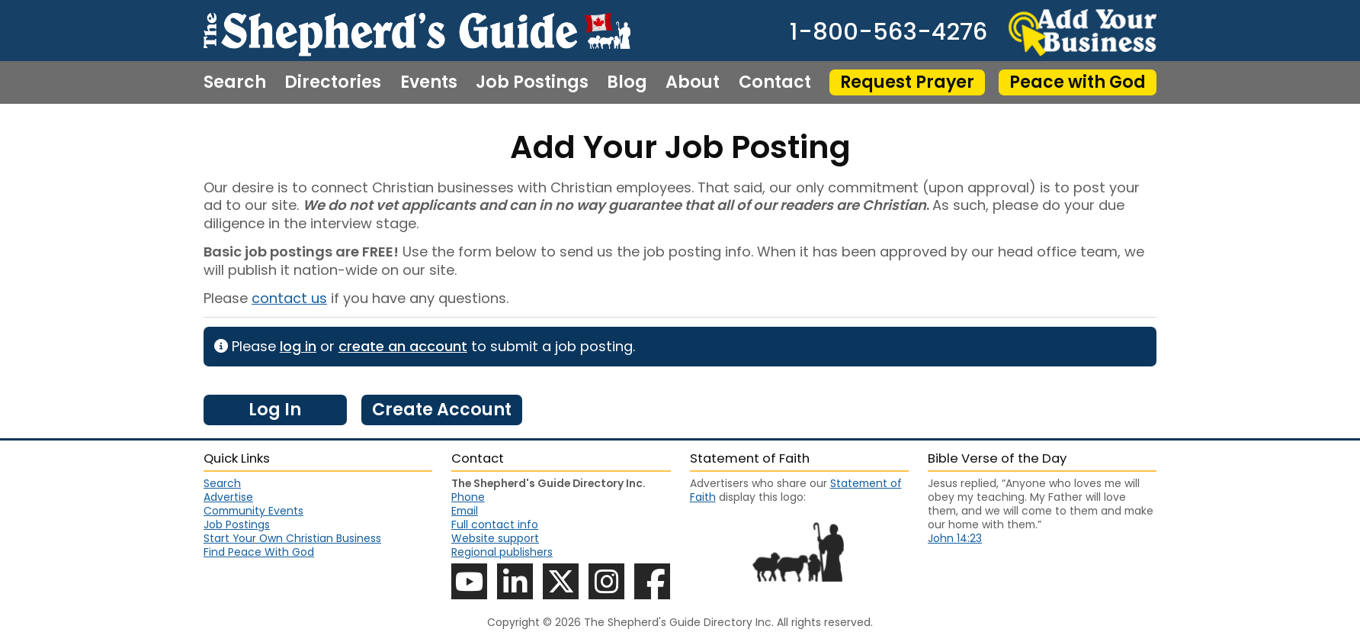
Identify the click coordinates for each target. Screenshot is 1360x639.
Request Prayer (907, 82)
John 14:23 (955, 538)
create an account (402, 346)
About (693, 82)
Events (428, 82)
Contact (775, 82)
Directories (332, 82)
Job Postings (532, 82)
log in (298, 346)
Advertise (228, 497)
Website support (495, 538)
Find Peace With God (259, 552)
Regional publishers (502, 552)
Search (235, 82)
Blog (627, 82)
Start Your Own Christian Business (292, 538)
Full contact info (494, 524)
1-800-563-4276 (888, 32)
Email (464, 510)
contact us (289, 298)
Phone (468, 497)
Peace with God (1077, 82)
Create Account (442, 409)
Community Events (253, 511)
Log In (275, 409)
